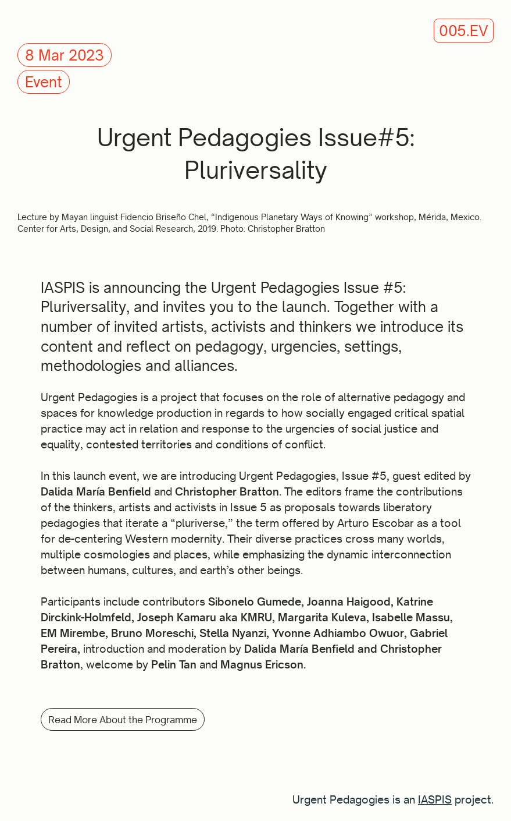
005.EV (463, 30)
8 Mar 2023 (64, 55)
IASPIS (435, 799)
